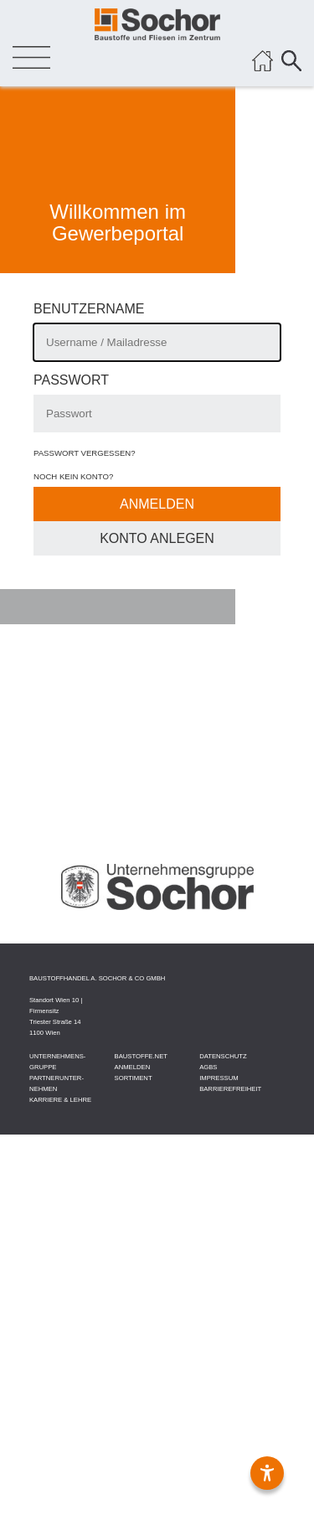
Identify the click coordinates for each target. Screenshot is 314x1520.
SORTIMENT (133, 1078)
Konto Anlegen (157, 538)
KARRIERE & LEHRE (60, 1100)
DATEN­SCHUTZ (223, 1056)
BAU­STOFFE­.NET (141, 1056)
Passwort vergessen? (84, 453)
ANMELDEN (133, 1067)
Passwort (71, 380)
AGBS (208, 1067)
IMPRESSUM (218, 1078)
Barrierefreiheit (230, 1089)
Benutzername (88, 309)
